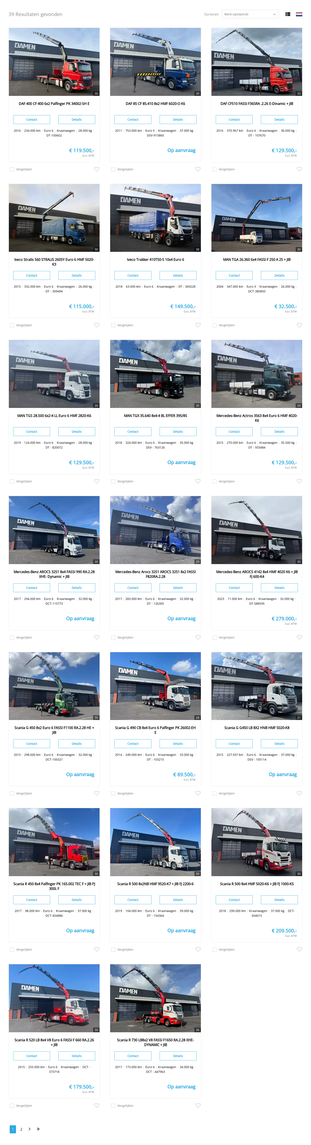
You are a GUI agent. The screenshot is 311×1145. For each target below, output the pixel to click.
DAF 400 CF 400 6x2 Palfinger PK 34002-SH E (54, 103)
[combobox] (250, 14)
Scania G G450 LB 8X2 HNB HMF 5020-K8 (256, 727)
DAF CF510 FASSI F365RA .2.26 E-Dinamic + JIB (257, 103)
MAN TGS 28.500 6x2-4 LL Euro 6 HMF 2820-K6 (54, 415)
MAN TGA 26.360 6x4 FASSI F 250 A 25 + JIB (256, 259)
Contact (31, 119)
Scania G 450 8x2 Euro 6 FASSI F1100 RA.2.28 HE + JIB (54, 730)
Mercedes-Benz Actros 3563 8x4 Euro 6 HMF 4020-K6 (256, 418)
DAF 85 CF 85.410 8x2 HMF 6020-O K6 (155, 103)
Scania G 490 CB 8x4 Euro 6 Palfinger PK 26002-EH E (155, 730)
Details (77, 119)
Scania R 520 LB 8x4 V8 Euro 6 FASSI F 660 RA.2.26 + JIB (54, 1042)
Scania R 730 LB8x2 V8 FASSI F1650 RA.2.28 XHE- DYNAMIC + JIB (155, 1042)
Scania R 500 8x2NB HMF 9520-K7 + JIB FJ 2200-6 (155, 884)
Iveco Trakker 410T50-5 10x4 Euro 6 (155, 259)
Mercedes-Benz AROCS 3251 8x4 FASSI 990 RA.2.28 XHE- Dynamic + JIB (54, 574)
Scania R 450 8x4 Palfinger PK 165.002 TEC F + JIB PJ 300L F (54, 886)
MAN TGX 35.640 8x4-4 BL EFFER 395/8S (155, 415)
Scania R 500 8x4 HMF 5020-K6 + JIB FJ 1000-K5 (257, 884)
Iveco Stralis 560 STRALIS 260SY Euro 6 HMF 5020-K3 (54, 262)
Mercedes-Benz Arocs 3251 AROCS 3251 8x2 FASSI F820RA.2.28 (155, 574)
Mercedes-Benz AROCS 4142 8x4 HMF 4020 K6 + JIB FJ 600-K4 (257, 574)
